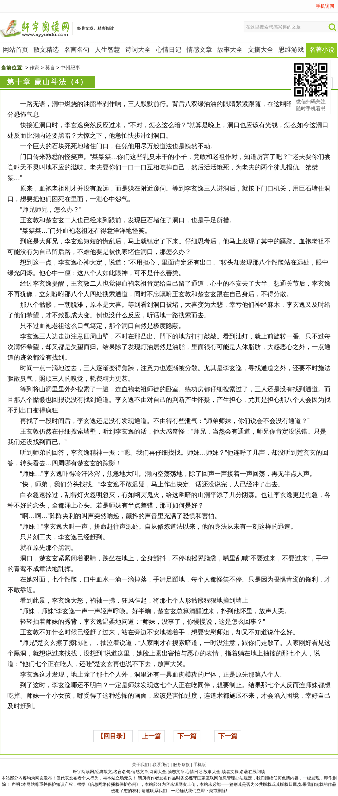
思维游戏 (291, 49)
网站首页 (15, 49)
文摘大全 (260, 49)
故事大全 (230, 49)
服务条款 (181, 764)
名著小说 (321, 49)
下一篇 (186, 736)
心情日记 (168, 49)
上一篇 (151, 736)
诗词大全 (138, 49)
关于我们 (140, 764)
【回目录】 (113, 736)
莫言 (50, 67)
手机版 (199, 764)
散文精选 (46, 49)
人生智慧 (107, 49)
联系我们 (160, 764)
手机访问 (325, 6)
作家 (34, 67)
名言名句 (76, 49)
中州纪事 (70, 67)
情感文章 (199, 49)
